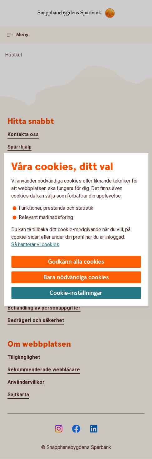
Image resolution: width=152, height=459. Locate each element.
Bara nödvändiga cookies (76, 277)
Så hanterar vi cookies (35, 244)
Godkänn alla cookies (76, 262)
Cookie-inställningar (76, 293)
